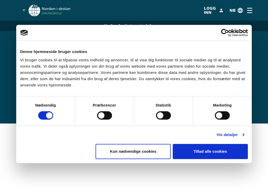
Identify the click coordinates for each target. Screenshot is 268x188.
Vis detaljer (227, 134)
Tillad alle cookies (210, 151)
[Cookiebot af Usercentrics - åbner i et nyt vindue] (225, 33)
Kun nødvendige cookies (133, 151)
